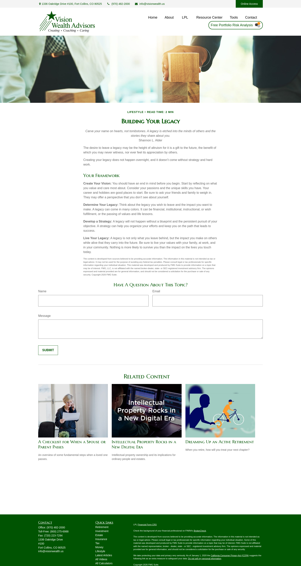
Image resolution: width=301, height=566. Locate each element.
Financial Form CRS (147, 524)
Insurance (101, 539)
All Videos (101, 559)
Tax (97, 543)
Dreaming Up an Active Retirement (219, 441)
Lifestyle (100, 551)
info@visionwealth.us (150, 3)
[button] (153, 17)
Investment (101, 531)
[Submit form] (48, 350)
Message (44, 315)
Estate (99, 535)
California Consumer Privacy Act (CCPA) (230, 555)
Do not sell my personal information (204, 558)
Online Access (249, 3)
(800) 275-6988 (59, 531)
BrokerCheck (200, 531)
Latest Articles (103, 555)
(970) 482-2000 (118, 3)
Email (156, 291)
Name (42, 291)
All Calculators (103, 563)
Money (99, 547)
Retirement (101, 527)
